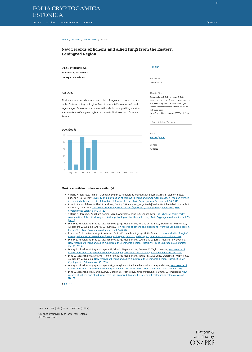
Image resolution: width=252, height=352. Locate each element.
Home (65, 39)
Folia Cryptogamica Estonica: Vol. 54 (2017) (156, 201)
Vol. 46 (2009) (90, 39)
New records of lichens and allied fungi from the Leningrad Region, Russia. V (126, 251)
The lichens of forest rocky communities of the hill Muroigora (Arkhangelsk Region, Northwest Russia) (126, 215)
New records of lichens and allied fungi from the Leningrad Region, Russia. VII (111, 242)
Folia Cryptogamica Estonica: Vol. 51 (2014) (159, 252)
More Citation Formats (163, 122)
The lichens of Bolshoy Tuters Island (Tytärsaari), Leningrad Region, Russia (133, 207)
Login (216, 2)
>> (70, 283)
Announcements (69, 22)
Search (212, 22)
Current (37, 22)
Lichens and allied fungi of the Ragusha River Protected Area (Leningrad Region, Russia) (128, 235)
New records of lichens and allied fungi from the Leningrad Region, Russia (127, 273)
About (86, 22)
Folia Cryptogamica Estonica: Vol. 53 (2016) (159, 236)
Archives (50, 22)
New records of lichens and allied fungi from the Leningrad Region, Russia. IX (136, 258)
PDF (157, 67)
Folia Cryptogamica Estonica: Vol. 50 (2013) (160, 268)
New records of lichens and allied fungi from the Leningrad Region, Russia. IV (127, 267)
